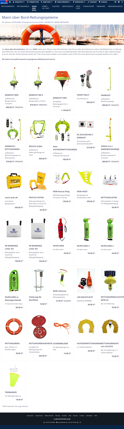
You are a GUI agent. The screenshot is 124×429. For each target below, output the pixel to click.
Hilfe (95, 415)
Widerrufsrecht (49, 415)
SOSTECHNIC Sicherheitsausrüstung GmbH (27, 22)
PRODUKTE (49, 22)
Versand (25, 406)
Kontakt (64, 415)
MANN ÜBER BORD (62, 22)
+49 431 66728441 (49, 422)
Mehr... (116, 54)
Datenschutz (39, 415)
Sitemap (57, 415)
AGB (70, 415)
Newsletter (89, 415)
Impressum (30, 415)
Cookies (82, 415)
